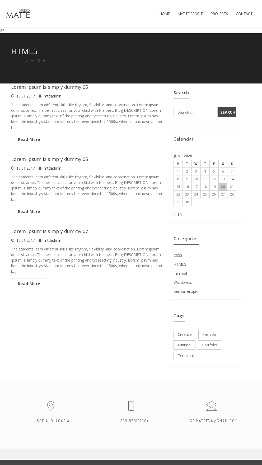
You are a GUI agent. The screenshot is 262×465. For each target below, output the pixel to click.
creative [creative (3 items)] (185, 334)
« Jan (178, 214)
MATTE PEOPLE (190, 14)
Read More (29, 139)
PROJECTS (219, 14)
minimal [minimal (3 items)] (184, 344)
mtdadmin (52, 96)
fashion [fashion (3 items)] (209, 334)
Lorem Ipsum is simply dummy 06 (49, 159)
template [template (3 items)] (186, 355)
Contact (244, 14)
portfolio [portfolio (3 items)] (209, 344)
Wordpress (183, 282)
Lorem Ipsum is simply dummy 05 (49, 87)
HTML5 (180, 264)
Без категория (186, 291)
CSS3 (178, 255)
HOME (165, 14)
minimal (180, 273)
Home (18, 60)
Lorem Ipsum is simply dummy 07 (49, 231)
